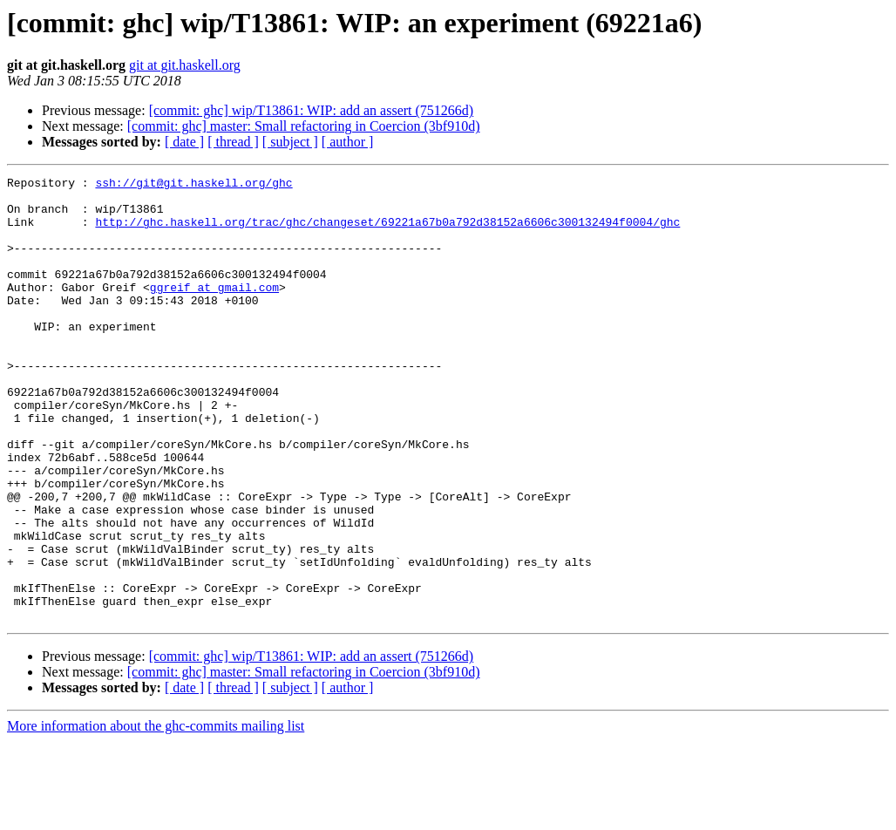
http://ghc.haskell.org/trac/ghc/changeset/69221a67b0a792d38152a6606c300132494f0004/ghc (387, 232)
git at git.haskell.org (185, 65)
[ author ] (348, 141)
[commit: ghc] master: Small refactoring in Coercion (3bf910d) (303, 126)
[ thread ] (233, 141)
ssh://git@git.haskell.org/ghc (193, 185)
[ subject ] (290, 141)
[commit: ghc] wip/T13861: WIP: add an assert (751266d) (311, 110)
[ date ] (184, 141)
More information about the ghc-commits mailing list (155, 814)
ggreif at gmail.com (214, 310)
